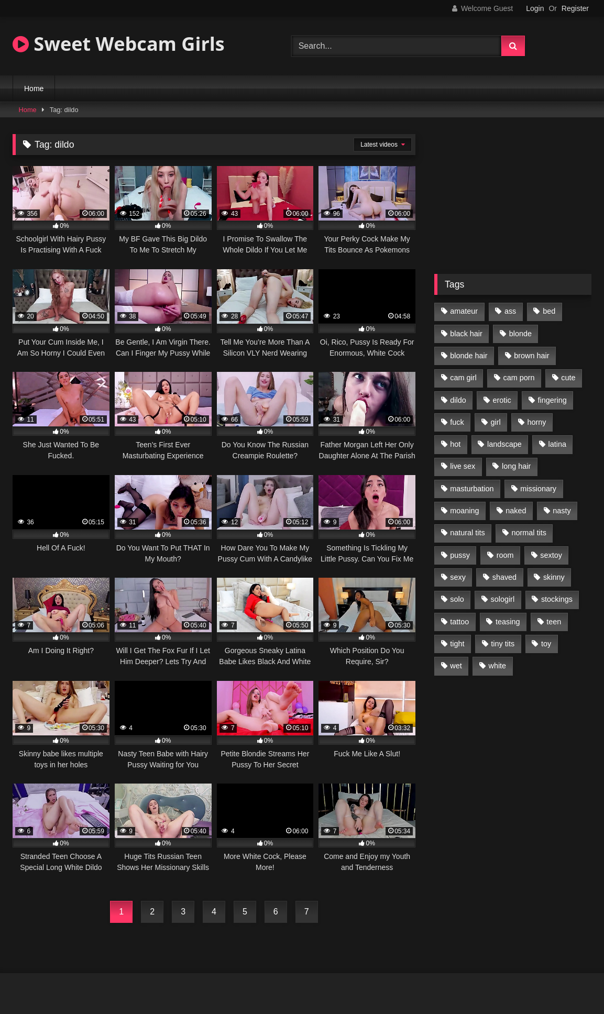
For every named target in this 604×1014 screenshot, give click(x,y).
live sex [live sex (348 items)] (462, 466)
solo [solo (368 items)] (457, 599)
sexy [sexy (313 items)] (458, 577)
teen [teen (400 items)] (553, 622)
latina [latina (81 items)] (557, 444)
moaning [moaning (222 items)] (464, 510)
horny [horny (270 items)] (537, 422)
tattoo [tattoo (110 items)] (459, 622)
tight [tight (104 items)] (457, 644)
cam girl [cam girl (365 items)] (463, 377)
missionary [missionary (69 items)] (538, 488)
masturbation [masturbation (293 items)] (471, 488)
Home (33, 88)
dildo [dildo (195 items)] (458, 400)
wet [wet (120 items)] (456, 666)
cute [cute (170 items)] (568, 377)
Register (575, 8)
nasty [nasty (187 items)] (561, 510)
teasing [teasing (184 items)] (508, 622)
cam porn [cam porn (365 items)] (518, 377)
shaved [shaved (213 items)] (504, 577)
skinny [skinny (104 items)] (554, 577)
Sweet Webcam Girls (119, 44)
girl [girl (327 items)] (496, 422)
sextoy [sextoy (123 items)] (551, 555)
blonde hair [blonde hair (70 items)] (468, 355)
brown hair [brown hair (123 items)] (531, 355)
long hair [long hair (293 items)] (516, 466)
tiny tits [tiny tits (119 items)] (502, 644)
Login (535, 8)
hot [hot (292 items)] (455, 444)
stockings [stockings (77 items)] (557, 599)
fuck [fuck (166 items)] (457, 422)
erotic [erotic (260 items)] (502, 400)
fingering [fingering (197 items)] (552, 400)
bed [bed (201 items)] (549, 311)
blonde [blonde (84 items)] (520, 333)
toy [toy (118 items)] (546, 644)
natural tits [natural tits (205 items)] (467, 532)
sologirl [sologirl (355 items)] (503, 599)
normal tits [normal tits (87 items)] (528, 532)
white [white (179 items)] (498, 666)
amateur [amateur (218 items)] (464, 311)
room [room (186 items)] (505, 555)
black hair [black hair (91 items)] (466, 333)
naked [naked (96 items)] (516, 510)
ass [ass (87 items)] (510, 311)
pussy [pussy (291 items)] (460, 555)
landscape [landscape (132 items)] (504, 444)
